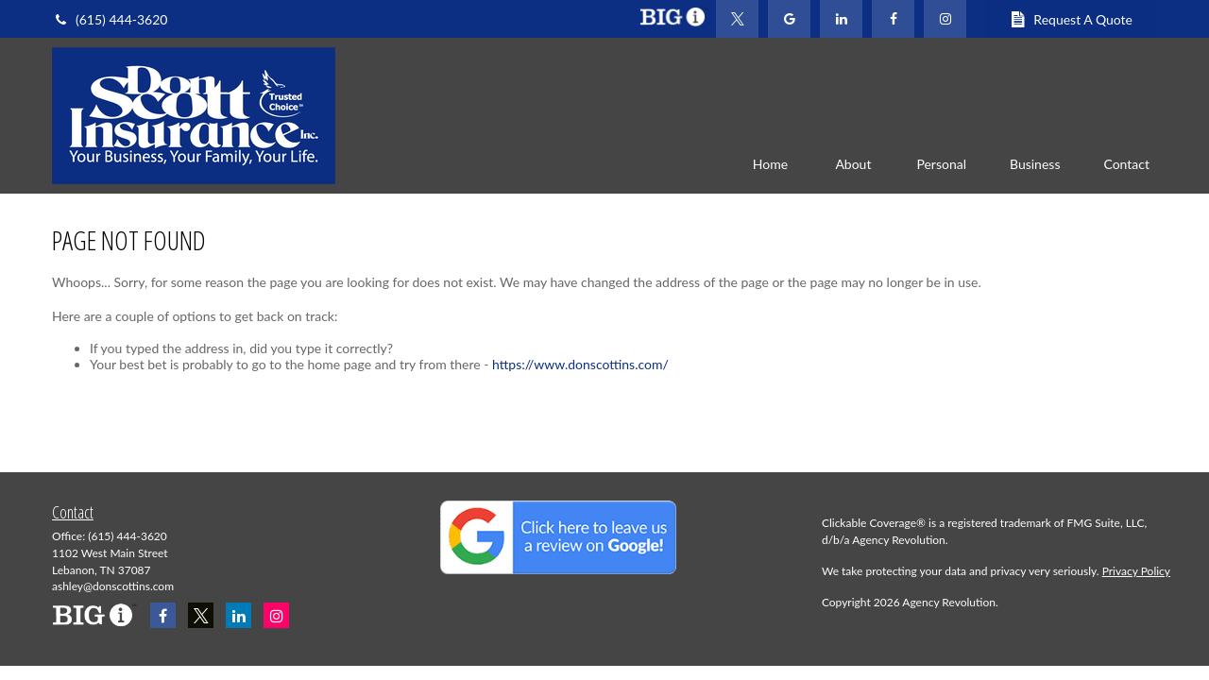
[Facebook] (893, 19)
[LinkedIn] (841, 19)
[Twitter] (737, 19)
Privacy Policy (1136, 571)
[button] (769, 162)
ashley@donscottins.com (113, 586)
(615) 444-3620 (109, 19)
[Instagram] (276, 615)
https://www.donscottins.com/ (580, 364)
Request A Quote (1071, 19)
